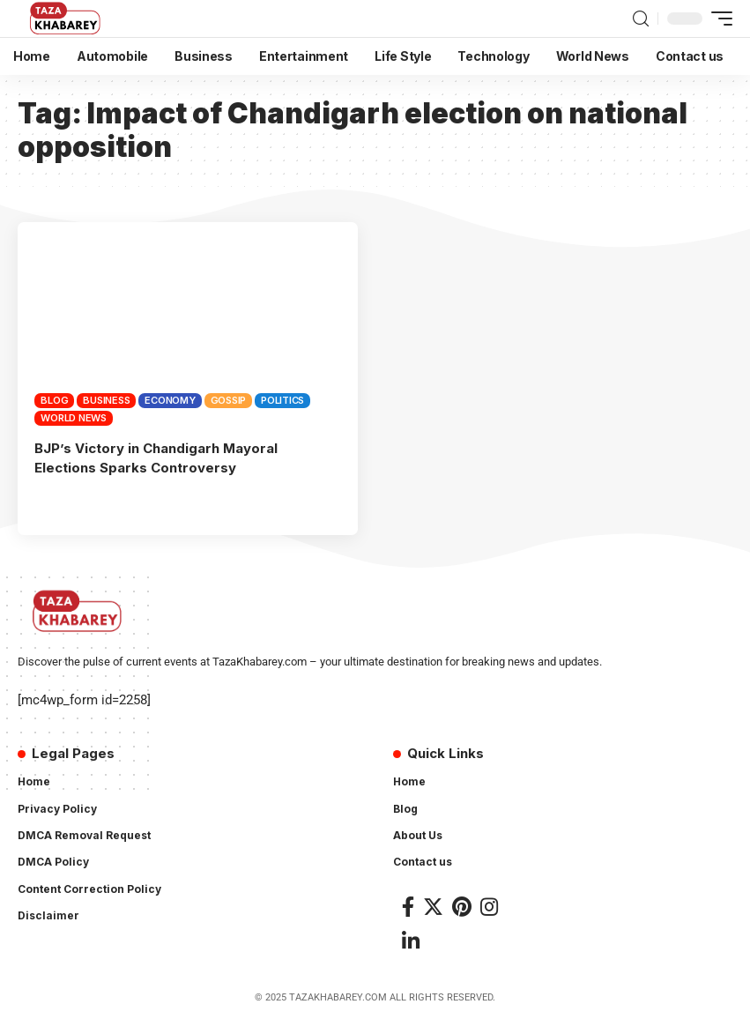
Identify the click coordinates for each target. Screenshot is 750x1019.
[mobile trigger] (717, 18)
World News (74, 418)
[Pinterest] (462, 906)
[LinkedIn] (410, 941)
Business (106, 400)
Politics (282, 400)
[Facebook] (408, 906)
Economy (170, 400)
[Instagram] (489, 906)
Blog (54, 400)
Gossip (229, 400)
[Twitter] (433, 906)
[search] (640, 19)
